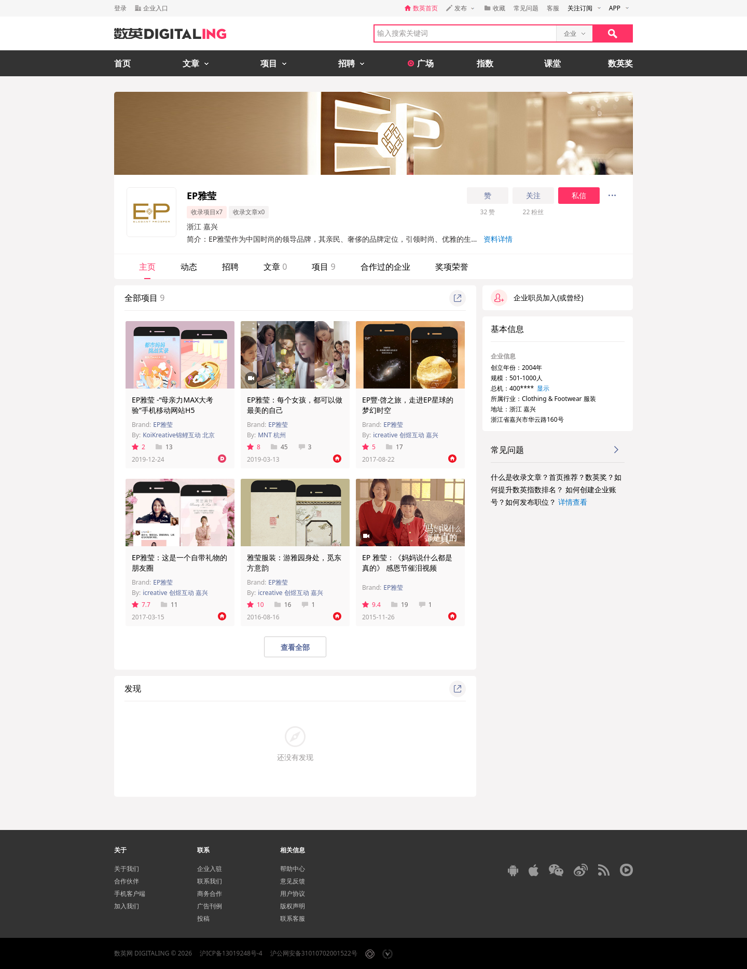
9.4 (371, 604)
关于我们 (126, 868)
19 (399, 604)
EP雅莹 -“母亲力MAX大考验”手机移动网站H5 (172, 405)
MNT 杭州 (272, 435)
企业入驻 (209, 868)
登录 (120, 8)
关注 (533, 195)
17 (394, 446)
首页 (122, 63)
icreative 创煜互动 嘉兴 (405, 435)
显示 (543, 388)
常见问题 (526, 8)
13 (164, 446)
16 (283, 604)
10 (255, 604)
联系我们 (209, 881)
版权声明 (292, 906)
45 (279, 446)
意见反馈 (292, 881)
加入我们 (126, 906)
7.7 (141, 604)
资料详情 (498, 239)
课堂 (552, 63)
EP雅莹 (163, 424)
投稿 (203, 918)
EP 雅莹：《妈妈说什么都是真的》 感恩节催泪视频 (407, 562)
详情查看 (572, 502)
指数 (485, 63)
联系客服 (292, 918)
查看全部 (295, 647)
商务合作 (209, 893)
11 (169, 604)
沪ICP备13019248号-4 (231, 953)
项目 (323, 266)
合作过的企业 (385, 266)
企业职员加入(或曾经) (537, 297)
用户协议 (292, 893)
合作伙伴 (126, 881)
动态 (189, 266)
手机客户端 (129, 893)
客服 (553, 8)
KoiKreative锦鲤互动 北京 (179, 435)
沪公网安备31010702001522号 (313, 953)
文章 (275, 266)
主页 (147, 266)
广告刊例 (209, 906)
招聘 (230, 266)
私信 (579, 195)
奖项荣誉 (451, 266)
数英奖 (620, 63)
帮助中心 (292, 868)
